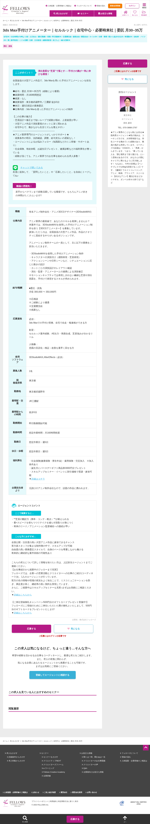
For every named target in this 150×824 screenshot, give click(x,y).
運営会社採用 (76, 792)
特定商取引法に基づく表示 (68, 801)
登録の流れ (100, 6)
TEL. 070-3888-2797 (127, 127)
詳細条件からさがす (16, 757)
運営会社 (63, 792)
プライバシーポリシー (40, 801)
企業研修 (46, 776)
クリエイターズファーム (52, 765)
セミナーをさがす (50, 757)
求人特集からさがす (16, 761)
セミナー (82, 13)
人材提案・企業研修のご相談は (58, 6)
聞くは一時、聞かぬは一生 (93, 757)
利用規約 (53, 801)
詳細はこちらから (23, 595)
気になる (75, 628)
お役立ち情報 (105, 13)
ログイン (132, 6)
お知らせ (35, 792)
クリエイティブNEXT (51, 761)
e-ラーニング (48, 768)
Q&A (84, 768)
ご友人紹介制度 (49, 792)
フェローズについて (83, 6)
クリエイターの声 (90, 765)
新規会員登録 (115, 6)
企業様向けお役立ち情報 (93, 772)
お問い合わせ (91, 792)
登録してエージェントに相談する (52, 675)
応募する (30, 628)
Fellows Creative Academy (53, 772)
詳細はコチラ (38, 479)
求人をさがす (61, 13)
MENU (144, 5)
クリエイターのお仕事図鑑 (93, 761)
